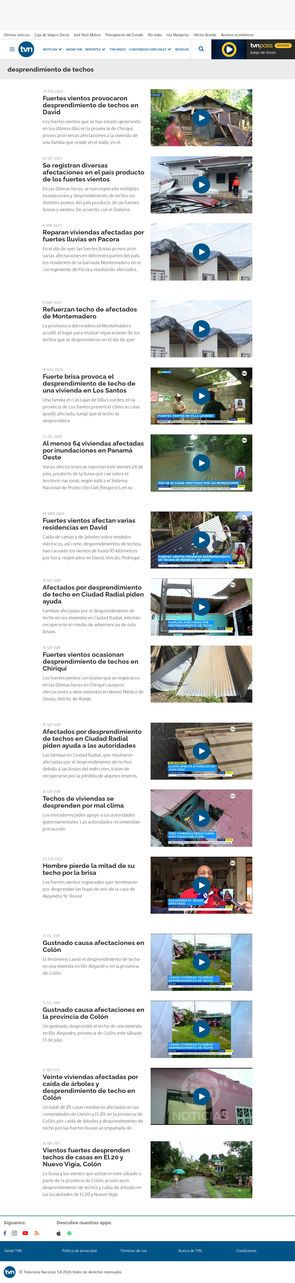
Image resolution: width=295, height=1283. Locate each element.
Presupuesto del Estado (124, 35)
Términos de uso (133, 1251)
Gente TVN (13, 1251)
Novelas (182, 49)
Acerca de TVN (190, 1251)
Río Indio (155, 35)
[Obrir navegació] (12, 49)
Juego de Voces (263, 52)
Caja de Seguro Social (51, 35)
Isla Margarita (177, 35)
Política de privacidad (79, 1251)
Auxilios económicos (237, 35)
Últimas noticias (17, 35)
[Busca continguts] (201, 49)
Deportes (95, 49)
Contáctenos (246, 1251)
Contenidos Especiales (150, 49)
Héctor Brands (205, 35)
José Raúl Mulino (87, 35)
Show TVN (74, 49)
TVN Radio (117, 49)
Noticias (53, 49)
